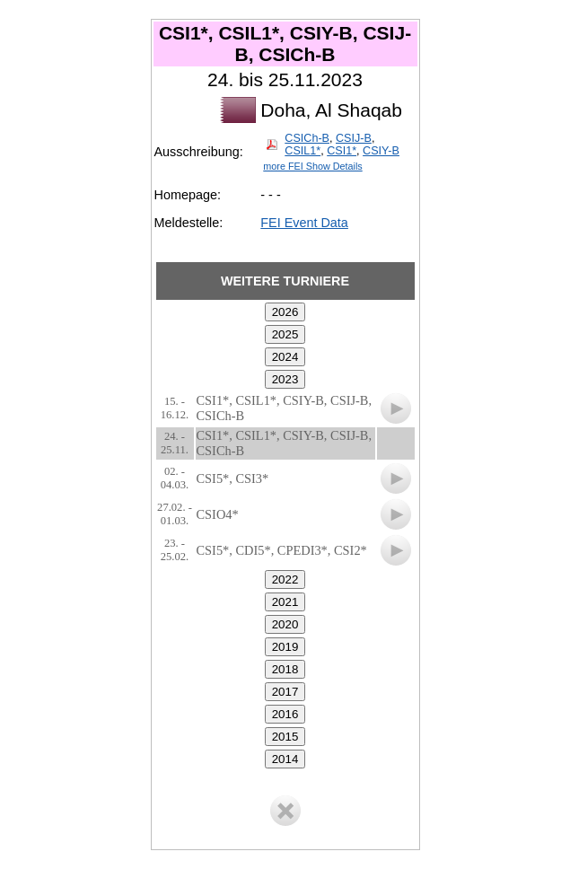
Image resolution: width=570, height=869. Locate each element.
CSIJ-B (354, 138)
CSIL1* (302, 151)
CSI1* (341, 151)
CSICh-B (307, 138)
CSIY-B (381, 151)
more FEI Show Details (312, 166)
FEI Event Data (304, 222)
